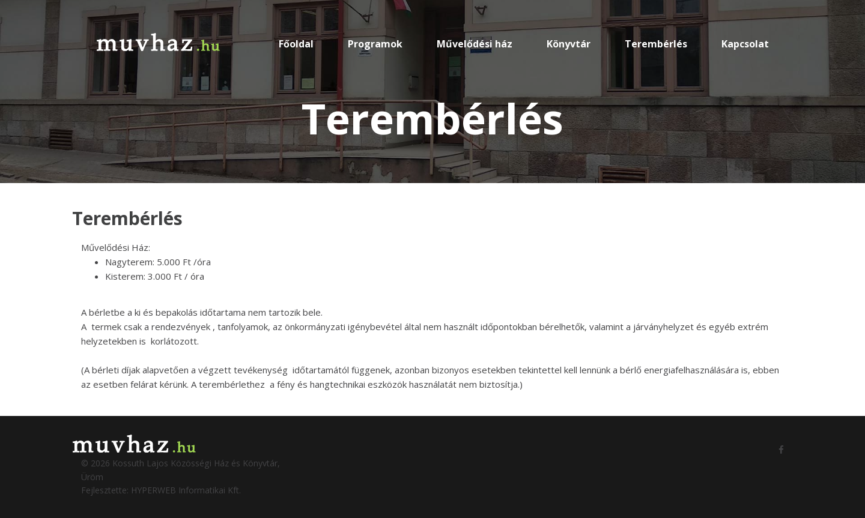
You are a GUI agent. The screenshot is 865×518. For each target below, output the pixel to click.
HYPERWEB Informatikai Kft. (186, 490)
